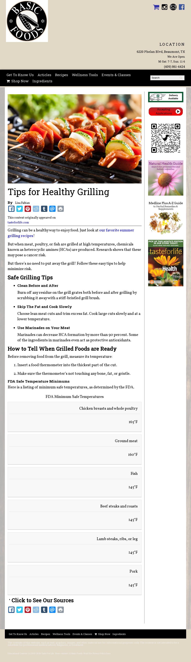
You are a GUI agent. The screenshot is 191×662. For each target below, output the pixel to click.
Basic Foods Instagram (164, 7)
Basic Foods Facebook (182, 7)
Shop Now (20, 81)
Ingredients (42, 81)
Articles (44, 75)
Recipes (61, 75)
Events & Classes (116, 75)
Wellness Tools (85, 75)
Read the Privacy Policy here (97, 653)
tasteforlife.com (18, 223)
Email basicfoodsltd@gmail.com (173, 7)
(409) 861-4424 (174, 66)
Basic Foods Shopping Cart (156, 7)
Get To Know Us (20, 75)
